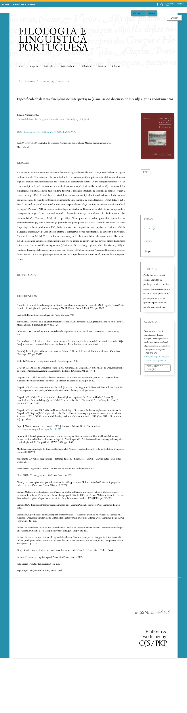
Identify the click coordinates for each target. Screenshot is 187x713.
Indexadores (49, 66)
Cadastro (138, 13)
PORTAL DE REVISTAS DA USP (18, 4)
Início (20, 81)
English (174, 17)
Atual (21, 66)
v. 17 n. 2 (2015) (46, 81)
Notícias (102, 66)
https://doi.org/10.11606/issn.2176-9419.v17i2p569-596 (49, 131)
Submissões (87, 66)
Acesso (152, 13)
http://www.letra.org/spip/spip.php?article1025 (39, 482)
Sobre (115, 66)
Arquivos (34, 66)
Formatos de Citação (155, 368)
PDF (145, 172)
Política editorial (68, 66)
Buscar (168, 65)
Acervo (31, 81)
